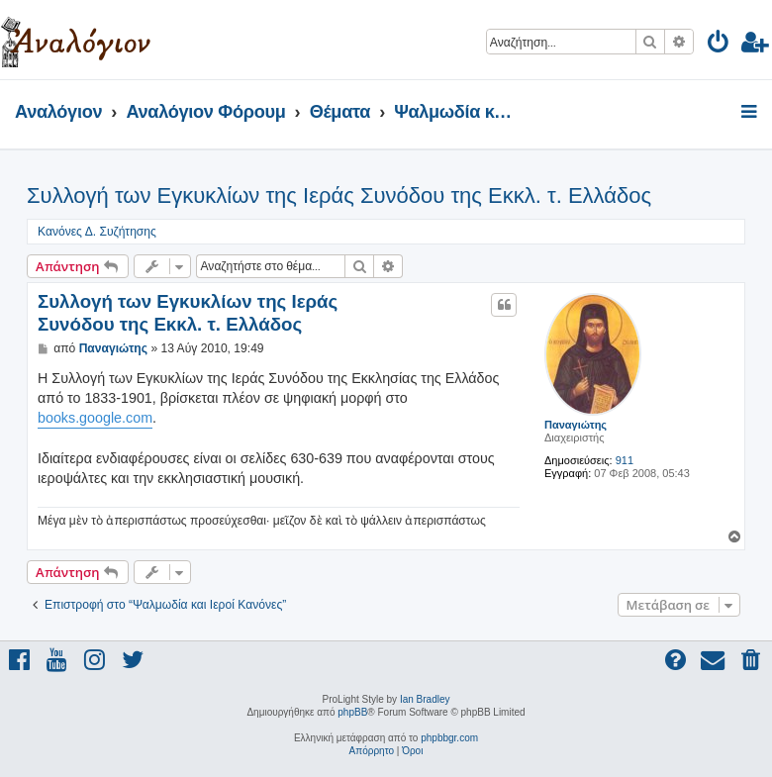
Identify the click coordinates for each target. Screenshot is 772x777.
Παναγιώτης (575, 425)
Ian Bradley (425, 699)
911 (624, 460)
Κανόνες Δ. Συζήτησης (97, 232)
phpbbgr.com (449, 737)
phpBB (352, 712)
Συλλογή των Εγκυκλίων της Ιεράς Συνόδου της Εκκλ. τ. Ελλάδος (339, 195)
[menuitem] (719, 45)
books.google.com (95, 418)
